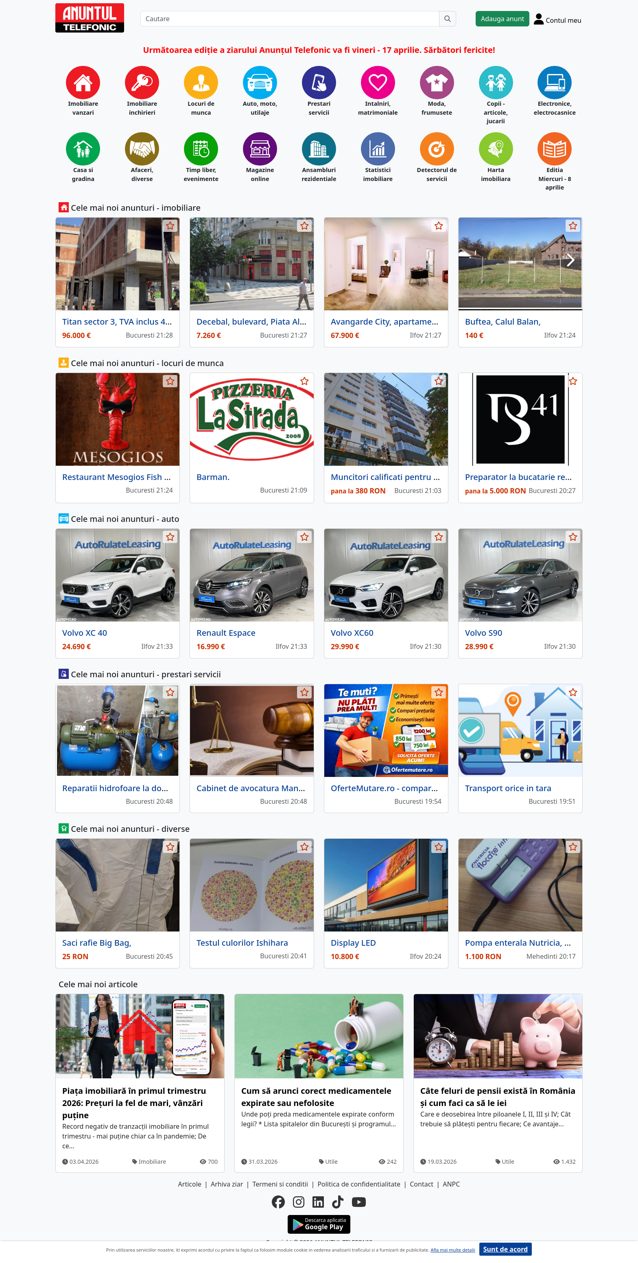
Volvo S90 (483, 632)
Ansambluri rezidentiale (319, 174)
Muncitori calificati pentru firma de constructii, (421, 476)
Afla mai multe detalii (452, 1250)
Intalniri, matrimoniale (378, 108)
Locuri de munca (201, 108)
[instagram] (298, 1202)
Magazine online (260, 174)
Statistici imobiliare (378, 174)
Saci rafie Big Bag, (96, 942)
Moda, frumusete (437, 108)
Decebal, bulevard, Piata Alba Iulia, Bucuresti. (284, 321)
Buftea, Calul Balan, (503, 321)
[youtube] (359, 1202)
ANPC (451, 1184)
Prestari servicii (319, 108)
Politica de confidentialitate (358, 1184)
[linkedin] (318, 1202)
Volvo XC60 (352, 632)
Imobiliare (149, 1161)
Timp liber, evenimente (201, 174)
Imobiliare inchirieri (142, 108)
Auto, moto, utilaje (260, 108)
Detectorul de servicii (437, 174)
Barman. (213, 476)
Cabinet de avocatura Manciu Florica (267, 788)
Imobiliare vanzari (83, 108)
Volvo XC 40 (84, 632)
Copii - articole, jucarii (496, 112)
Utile (328, 1161)
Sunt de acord (505, 1249)
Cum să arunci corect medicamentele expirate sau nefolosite (316, 1096)
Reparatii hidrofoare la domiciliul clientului (144, 788)
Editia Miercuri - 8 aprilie (554, 178)
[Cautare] (289, 18)
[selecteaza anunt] (170, 226)
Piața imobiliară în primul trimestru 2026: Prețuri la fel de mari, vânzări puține (134, 1103)
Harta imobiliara (496, 174)
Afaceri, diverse (142, 174)
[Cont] (557, 18)
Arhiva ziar (227, 1184)
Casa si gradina (83, 174)
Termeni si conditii (280, 1184)
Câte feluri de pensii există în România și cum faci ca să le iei (497, 1096)
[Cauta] (447, 18)
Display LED (353, 942)
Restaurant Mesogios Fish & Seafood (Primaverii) (156, 476)
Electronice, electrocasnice (555, 108)
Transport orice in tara (508, 788)
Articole (189, 1184)
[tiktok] (337, 1202)
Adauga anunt (502, 18)
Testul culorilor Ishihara (242, 942)
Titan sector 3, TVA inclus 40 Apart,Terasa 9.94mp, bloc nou (175, 321)
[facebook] (278, 1202)
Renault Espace (226, 632)
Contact (421, 1184)
